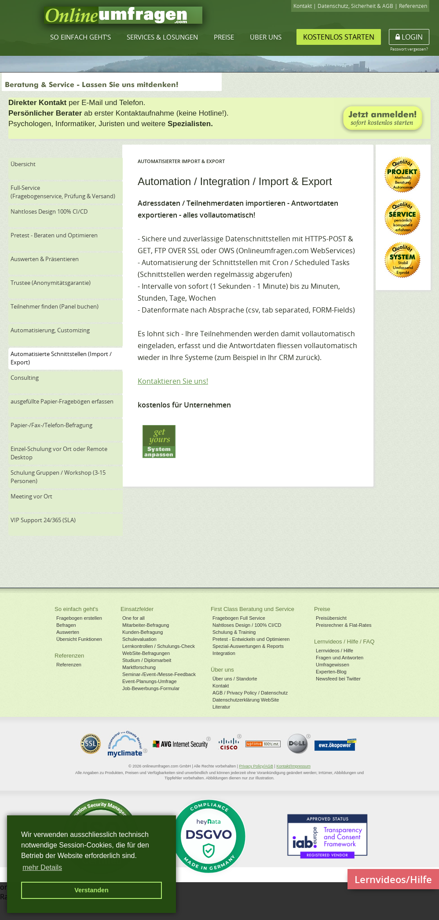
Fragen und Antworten (339, 657)
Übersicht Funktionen (79, 639)
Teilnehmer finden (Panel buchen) (55, 306)
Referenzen (413, 6)
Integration (223, 653)
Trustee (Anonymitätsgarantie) (51, 283)
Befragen (66, 625)
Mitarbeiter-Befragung (145, 625)
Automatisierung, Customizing (50, 330)
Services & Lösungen (162, 37)
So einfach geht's (80, 37)
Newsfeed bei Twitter (338, 678)
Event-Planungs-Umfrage (149, 681)
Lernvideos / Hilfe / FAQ (344, 641)
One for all (133, 618)
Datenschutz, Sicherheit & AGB (355, 6)
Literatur (221, 706)
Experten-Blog (331, 671)
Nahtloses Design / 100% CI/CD (247, 625)
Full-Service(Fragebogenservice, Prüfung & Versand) (63, 192)
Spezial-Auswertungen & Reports (248, 646)
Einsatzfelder (137, 609)
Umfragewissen (332, 664)
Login (409, 37)
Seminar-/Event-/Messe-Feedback (159, 674)
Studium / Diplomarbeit (146, 660)
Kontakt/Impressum (293, 766)
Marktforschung (139, 667)
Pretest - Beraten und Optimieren (54, 235)
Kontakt (302, 6)
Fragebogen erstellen (79, 618)
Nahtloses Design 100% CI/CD (49, 211)
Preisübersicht (331, 618)
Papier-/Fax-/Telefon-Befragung (51, 425)
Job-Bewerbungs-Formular (150, 688)
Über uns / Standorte (234, 678)
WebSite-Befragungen (146, 653)
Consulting (25, 378)
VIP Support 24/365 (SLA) (43, 520)
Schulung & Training (234, 632)
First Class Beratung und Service (252, 609)
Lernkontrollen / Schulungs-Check (158, 646)
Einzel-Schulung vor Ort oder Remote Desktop (59, 453)
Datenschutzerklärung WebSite (245, 699)
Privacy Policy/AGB (256, 766)
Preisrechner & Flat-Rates (344, 625)
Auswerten (67, 632)
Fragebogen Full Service (238, 618)
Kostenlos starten (338, 37)
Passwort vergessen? (409, 49)
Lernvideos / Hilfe (334, 650)
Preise (224, 37)
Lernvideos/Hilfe (393, 879)
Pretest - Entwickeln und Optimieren (250, 639)
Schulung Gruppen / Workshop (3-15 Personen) (58, 477)
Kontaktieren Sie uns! (173, 381)
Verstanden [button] (91, 890)
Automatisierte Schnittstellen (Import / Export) (61, 358)
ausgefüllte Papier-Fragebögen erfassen (62, 401)
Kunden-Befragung (142, 632)
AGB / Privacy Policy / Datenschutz (250, 692)
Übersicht (23, 164)
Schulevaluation (139, 639)
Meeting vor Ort (31, 496)
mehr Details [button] (42, 867)
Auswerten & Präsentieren (45, 259)
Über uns (266, 37)
